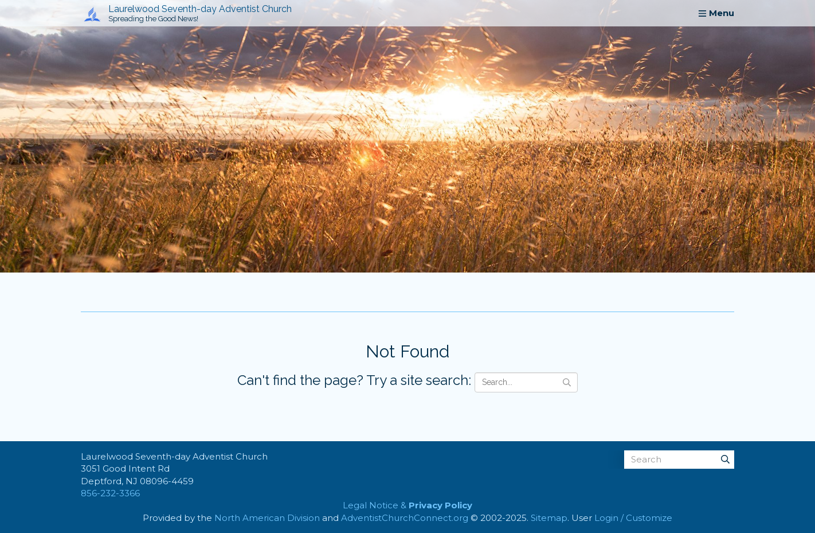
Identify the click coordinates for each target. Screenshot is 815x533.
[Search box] (679, 459)
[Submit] (725, 459)
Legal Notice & (407, 505)
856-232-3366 (110, 493)
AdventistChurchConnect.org (404, 517)
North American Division (267, 517)
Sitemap (549, 517)
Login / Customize (633, 517)
